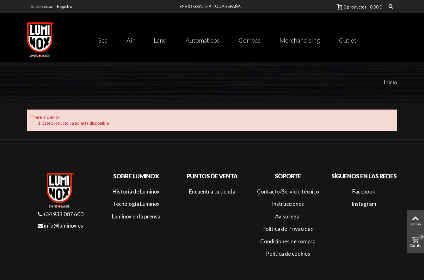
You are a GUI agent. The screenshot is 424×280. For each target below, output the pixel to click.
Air (130, 40)
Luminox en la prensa (136, 216)
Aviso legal (288, 216)
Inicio (390, 82)
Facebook (363, 191)
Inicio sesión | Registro (51, 6)
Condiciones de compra (288, 241)
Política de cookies (288, 253)
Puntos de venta (212, 176)
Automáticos (203, 40)
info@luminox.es (60, 225)
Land (160, 40)
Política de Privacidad (288, 228)
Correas (250, 40)
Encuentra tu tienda (212, 191)
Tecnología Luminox (136, 203)
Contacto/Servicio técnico (288, 191)
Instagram (364, 203)
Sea (103, 40)
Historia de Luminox (136, 191)
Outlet (347, 40)
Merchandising (300, 40)
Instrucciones (288, 203)
